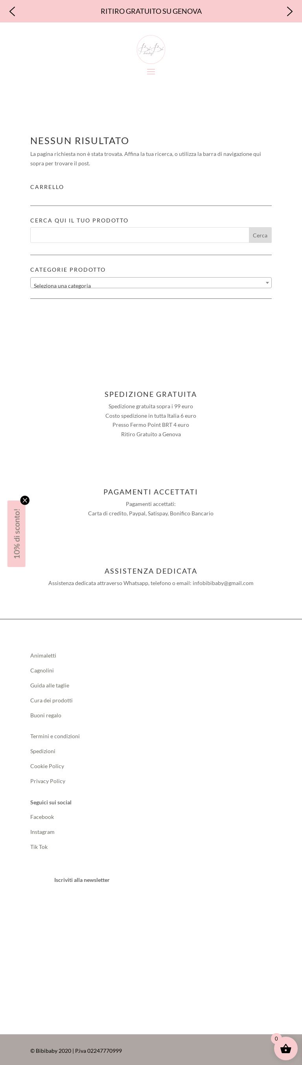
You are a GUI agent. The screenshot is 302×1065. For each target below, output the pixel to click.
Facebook (42, 814)
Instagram (42, 829)
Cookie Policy (47, 764)
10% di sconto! (16, 533)
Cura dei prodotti (51, 698)
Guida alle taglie (49, 683)
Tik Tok (39, 844)
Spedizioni (42, 749)
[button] (12, 10)
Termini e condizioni (55, 734)
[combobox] (151, 280)
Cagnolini (42, 668)
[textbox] (151, 283)
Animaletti (43, 653)
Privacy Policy (47, 778)
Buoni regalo (45, 712)
